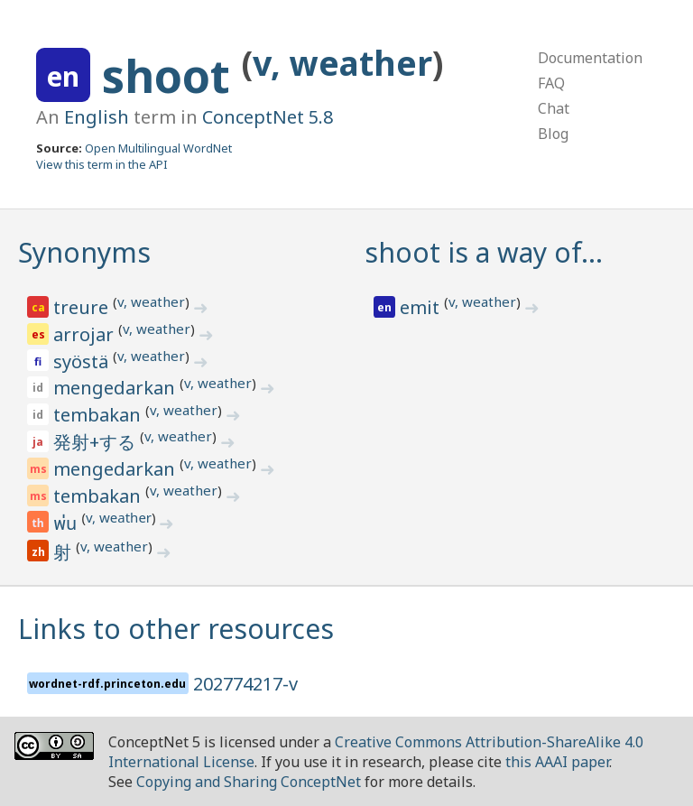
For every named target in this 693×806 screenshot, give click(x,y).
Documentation (590, 58)
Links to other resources (176, 628)
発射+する (96, 442)
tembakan (99, 415)
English (96, 117)
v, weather (342, 63)
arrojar (85, 334)
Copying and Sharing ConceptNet (248, 782)
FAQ (551, 83)
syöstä (83, 361)
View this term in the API (102, 164)
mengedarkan (116, 387)
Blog (553, 134)
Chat (553, 108)
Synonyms (84, 252)
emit (422, 307)
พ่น (67, 524)
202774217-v (245, 684)
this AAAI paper (557, 762)
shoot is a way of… (484, 252)
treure (83, 307)
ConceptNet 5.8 (267, 117)
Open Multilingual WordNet (158, 148)
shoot (172, 76)
